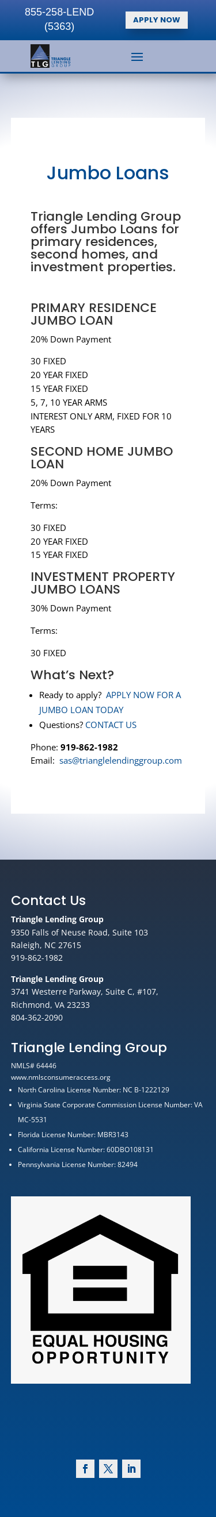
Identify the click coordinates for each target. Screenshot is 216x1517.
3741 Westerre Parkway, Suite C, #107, (84, 991)
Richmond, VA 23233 (50, 1004)
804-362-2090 (37, 1017)
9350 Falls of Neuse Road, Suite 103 (79, 932)
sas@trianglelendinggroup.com (119, 732)
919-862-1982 (37, 957)
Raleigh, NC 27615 (46, 945)
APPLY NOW (156, 19)
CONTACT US (110, 700)
